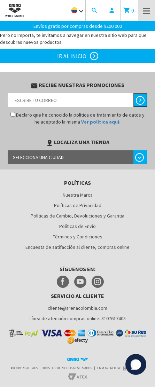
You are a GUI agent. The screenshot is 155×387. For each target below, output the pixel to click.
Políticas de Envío (77, 226)
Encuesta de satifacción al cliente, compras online (77, 247)
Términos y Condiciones (77, 236)
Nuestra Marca (78, 194)
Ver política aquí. (101, 121)
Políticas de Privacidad (77, 205)
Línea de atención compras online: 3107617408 (78, 318)
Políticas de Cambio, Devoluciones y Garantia (77, 215)
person (111, 10)
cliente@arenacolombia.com (77, 308)
